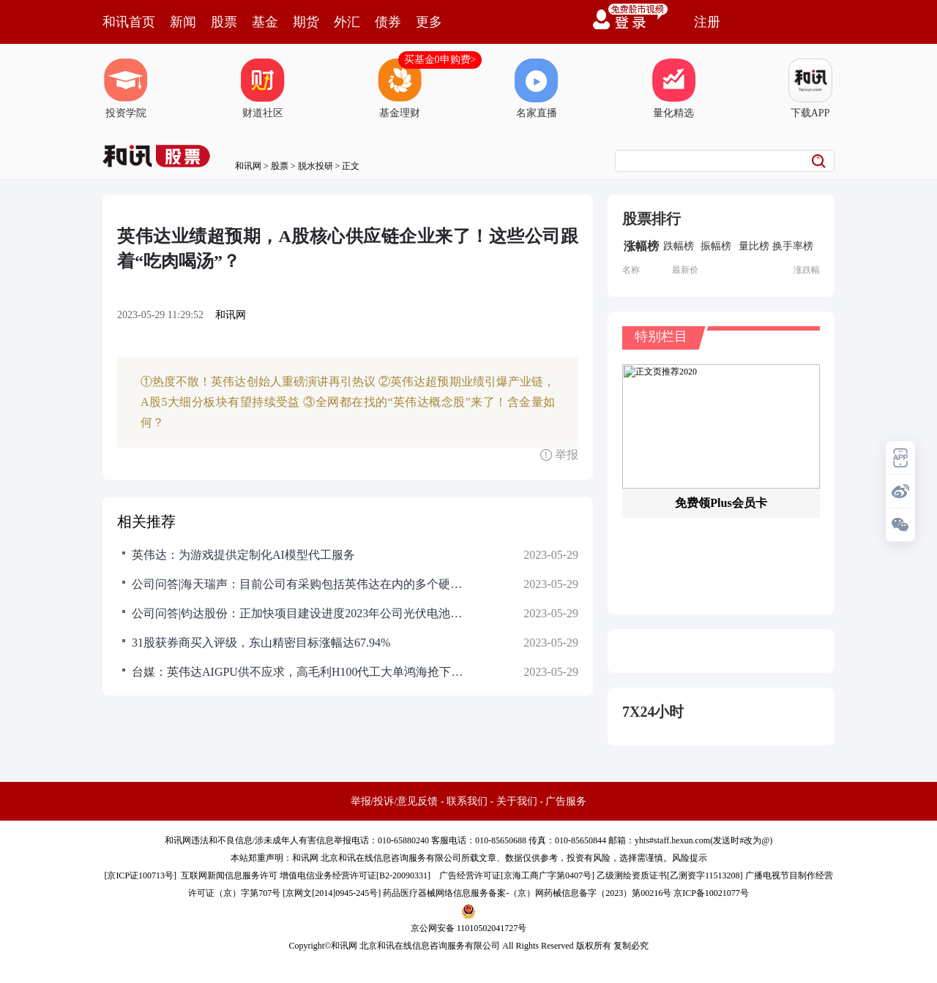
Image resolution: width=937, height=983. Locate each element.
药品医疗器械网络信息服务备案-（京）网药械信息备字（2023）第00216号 (527, 893)
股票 (224, 22)
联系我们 (467, 801)
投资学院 (126, 88)
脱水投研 (315, 166)
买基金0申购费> (440, 59)
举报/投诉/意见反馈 (394, 801)
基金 (265, 22)
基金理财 (400, 88)
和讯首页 (128, 22)
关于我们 (516, 801)
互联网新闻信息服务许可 (229, 875)
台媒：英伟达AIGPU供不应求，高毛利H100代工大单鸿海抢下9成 (300, 672)
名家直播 (537, 88)
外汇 (347, 22)
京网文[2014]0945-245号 (331, 893)
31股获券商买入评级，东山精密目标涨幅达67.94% (261, 642)
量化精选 (673, 88)
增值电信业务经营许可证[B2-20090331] (355, 875)
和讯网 (248, 166)
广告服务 (565, 801)
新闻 (183, 22)
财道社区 (263, 88)
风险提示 (689, 858)
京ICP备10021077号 (711, 893)
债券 (388, 22)
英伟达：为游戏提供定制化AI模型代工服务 (243, 555)
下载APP (810, 88)
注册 (707, 22)
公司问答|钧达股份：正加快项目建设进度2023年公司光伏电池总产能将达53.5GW (300, 613)
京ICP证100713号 (140, 875)
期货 (306, 22)
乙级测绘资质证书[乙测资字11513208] (670, 875)
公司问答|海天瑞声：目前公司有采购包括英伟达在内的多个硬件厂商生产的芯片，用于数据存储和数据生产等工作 (300, 584)
